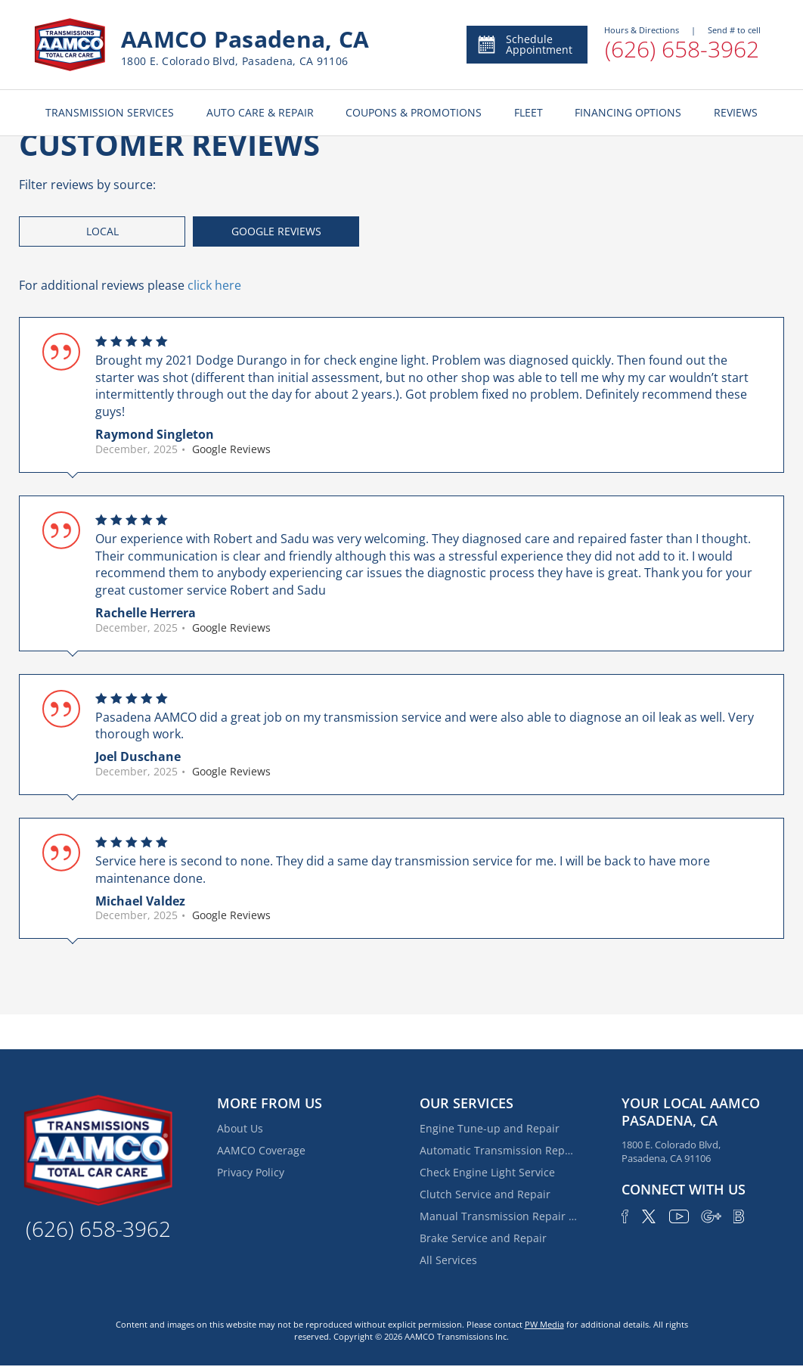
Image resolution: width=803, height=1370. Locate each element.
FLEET (528, 112)
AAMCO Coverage (261, 1150)
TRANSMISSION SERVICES (109, 112)
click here (214, 285)
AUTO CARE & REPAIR (260, 112)
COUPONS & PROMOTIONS (414, 112)
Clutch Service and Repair (485, 1194)
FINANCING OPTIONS (628, 112)
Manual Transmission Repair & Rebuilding (499, 1216)
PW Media (544, 1324)
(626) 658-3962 (682, 48)
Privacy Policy (250, 1172)
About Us (240, 1128)
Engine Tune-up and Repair (490, 1128)
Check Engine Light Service (487, 1172)
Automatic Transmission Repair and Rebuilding (499, 1150)
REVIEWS (736, 112)
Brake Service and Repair (483, 1238)
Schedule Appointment (524, 44)
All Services (448, 1260)
